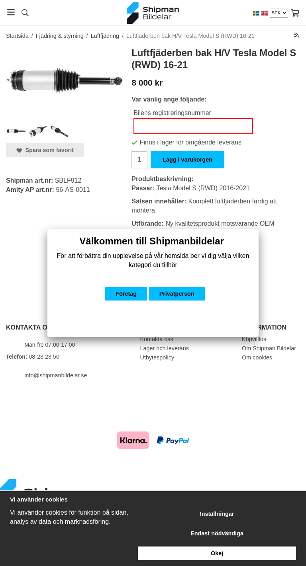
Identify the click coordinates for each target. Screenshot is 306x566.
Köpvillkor (254, 339)
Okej (217, 553)
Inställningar (217, 514)
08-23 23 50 (44, 356)
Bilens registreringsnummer (172, 112)
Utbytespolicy (157, 357)
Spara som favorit (45, 150)
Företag (126, 294)
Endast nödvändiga (216, 533)
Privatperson (176, 294)
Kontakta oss (156, 339)
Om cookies (257, 357)
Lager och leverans (164, 348)
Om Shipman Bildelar (269, 348)
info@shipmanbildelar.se (55, 375)
